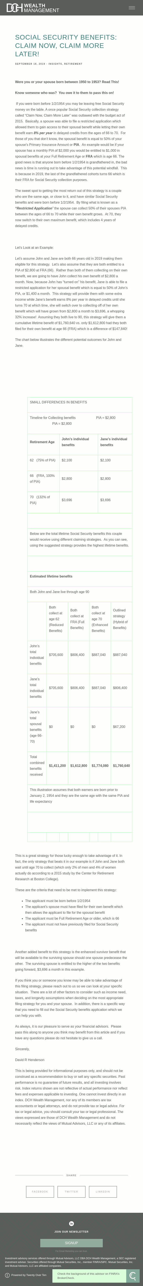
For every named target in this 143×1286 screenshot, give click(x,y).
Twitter (71, 1191)
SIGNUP (71, 1243)
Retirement (73, 64)
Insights (55, 64)
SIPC (104, 1262)
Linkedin (103, 1191)
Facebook (40, 1191)
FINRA (96, 1262)
